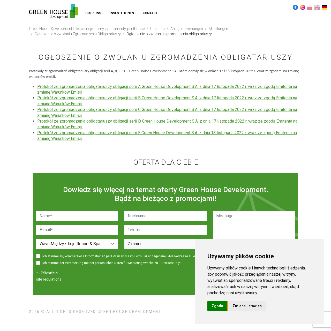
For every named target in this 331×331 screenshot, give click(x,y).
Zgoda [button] (217, 306)
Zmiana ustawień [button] (247, 306)
